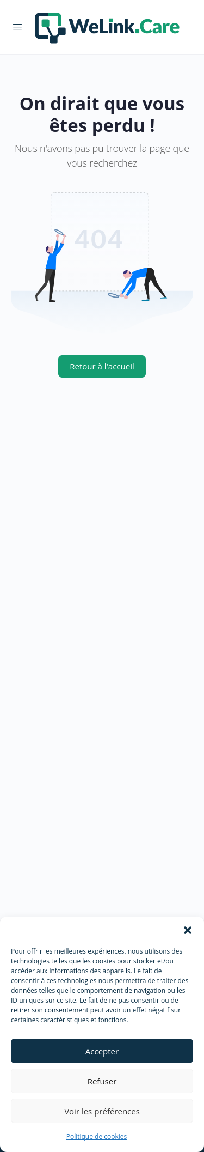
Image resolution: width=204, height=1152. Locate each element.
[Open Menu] (17, 26)
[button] (187, 930)
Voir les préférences (102, 1111)
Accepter (102, 1051)
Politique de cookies (96, 1136)
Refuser (102, 1081)
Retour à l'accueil (102, 366)
